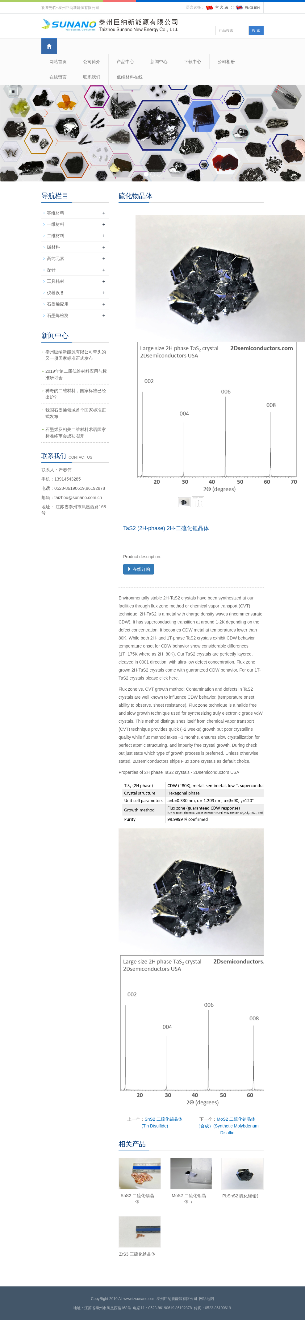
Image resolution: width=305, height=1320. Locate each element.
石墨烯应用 (58, 304)
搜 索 (256, 30)
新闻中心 (159, 61)
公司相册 (226, 61)
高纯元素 (55, 258)
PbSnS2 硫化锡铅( (240, 1195)
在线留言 (58, 77)
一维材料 (55, 224)
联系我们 (91, 77)
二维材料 (55, 235)
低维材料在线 (130, 77)
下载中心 (192, 61)
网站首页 (58, 61)
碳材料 (53, 247)
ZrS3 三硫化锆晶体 (137, 1254)
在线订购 (138, 569)
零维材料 (55, 212)
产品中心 (125, 61)
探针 (51, 269)
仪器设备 (55, 292)
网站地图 (206, 1299)
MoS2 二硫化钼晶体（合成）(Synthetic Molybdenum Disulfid (227, 1126)
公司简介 (91, 61)
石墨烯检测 (58, 315)
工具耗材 (55, 281)
